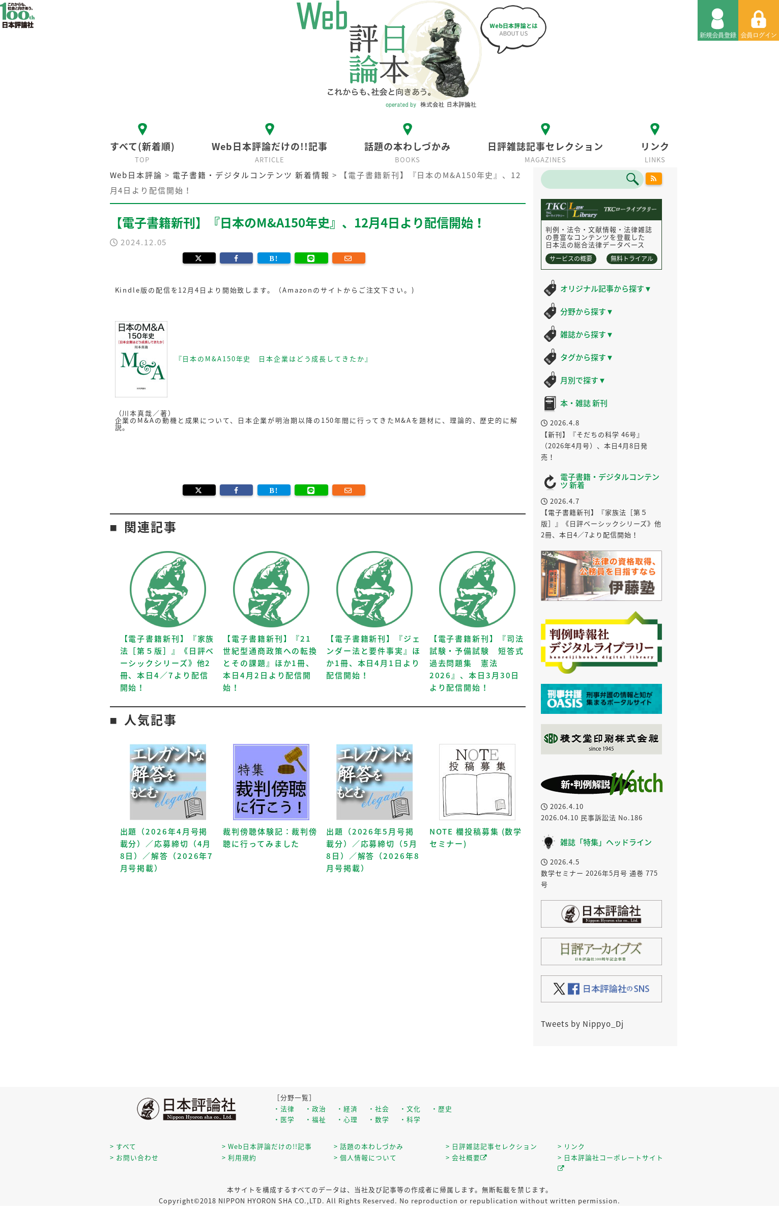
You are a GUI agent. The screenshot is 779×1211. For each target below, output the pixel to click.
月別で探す (583, 380)
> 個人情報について (365, 1157)
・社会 (378, 1108)
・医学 (284, 1119)
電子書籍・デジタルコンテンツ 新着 (609, 481)
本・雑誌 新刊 (584, 403)
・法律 (284, 1108)
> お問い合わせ (134, 1157)
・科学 (410, 1119)
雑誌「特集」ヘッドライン (606, 842)
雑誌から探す (587, 334)
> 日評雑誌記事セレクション (491, 1146)
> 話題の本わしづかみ (368, 1146)
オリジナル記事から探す (606, 288)
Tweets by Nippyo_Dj (582, 1023)
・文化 (410, 1108)
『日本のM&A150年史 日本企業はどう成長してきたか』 (273, 358)
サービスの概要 (571, 258)
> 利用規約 (239, 1157)
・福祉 (315, 1119)
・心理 (347, 1119)
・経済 (347, 1108)
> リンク (571, 1146)
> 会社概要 (466, 1157)
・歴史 (441, 1108)
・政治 (315, 1108)
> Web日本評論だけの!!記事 (267, 1146)
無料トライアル (632, 258)
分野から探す (587, 311)
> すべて (123, 1146)
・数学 (378, 1119)
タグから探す (587, 357)
